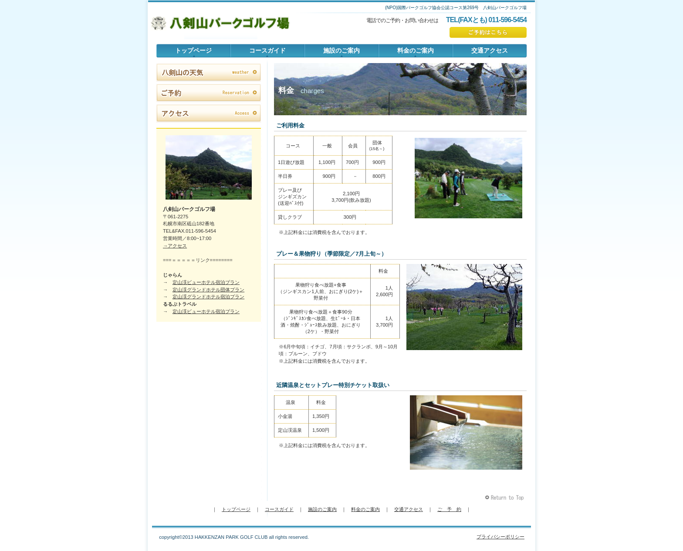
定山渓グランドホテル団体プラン (208, 289)
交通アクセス (408, 509)
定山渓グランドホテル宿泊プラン (208, 296)
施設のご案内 (322, 509)
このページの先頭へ (505, 497)
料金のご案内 (365, 509)
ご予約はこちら (488, 32)
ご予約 (208, 93)
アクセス (208, 113)
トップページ (236, 509)
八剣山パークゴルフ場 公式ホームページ (221, 24)
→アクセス (175, 245)
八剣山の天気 (208, 72)
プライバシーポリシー (500, 536)
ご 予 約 (449, 509)
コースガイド (279, 509)
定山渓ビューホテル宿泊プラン (206, 282)
